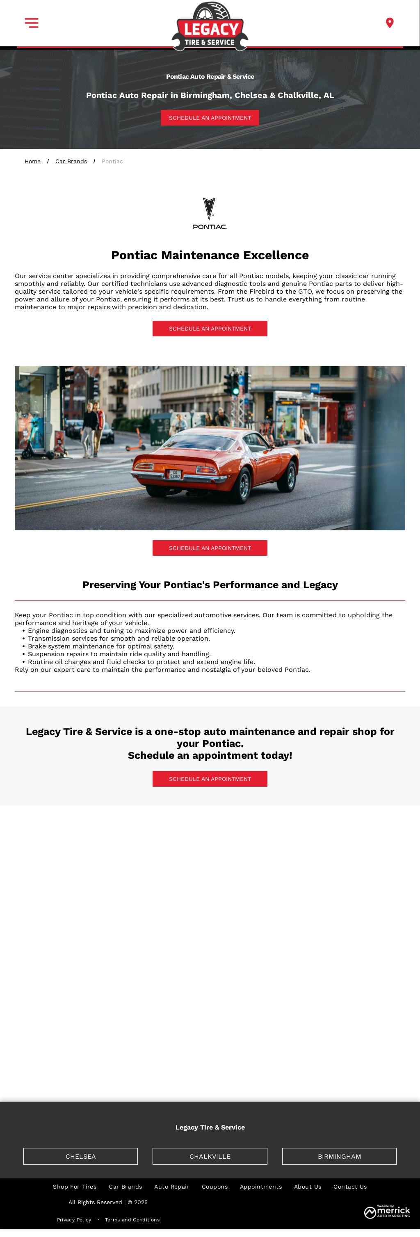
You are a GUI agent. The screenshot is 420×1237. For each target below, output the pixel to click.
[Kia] (132, 970)
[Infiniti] (210, 937)
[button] (31, 23)
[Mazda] (210, 1002)
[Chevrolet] (55, 871)
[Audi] (132, 838)
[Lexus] (364, 970)
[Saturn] (55, 1068)
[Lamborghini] (287, 970)
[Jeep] (55, 970)
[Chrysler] (132, 871)
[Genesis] (132, 904)
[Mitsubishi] (132, 1035)
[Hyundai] (132, 937)
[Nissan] (210, 1035)
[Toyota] (210, 1068)
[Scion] (132, 1068)
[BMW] (210, 838)
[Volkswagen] (287, 1068)
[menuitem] (75, 1186)
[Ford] (55, 904)
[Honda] (364, 904)
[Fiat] (364, 871)
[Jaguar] (364, 937)
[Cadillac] (364, 838)
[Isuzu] (287, 937)
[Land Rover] (210, 970)
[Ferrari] (287, 871)
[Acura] (55, 838)
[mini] (55, 1035)
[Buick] (287, 838)
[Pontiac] (287, 1035)
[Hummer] (55, 937)
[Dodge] (210, 871)
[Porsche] (364, 1035)
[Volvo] (364, 1068)
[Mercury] (364, 1002)
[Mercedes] (287, 1002)
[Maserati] (132, 1002)
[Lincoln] (55, 1002)
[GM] (210, 904)
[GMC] (287, 904)
